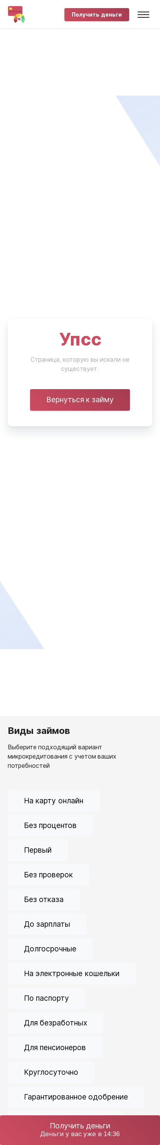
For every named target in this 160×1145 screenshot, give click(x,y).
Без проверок (48, 875)
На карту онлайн (53, 801)
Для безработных (55, 1023)
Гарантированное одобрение (76, 1097)
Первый (38, 850)
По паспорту (46, 998)
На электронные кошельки (72, 974)
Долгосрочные (50, 949)
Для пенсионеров (55, 1048)
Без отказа (44, 899)
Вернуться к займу (80, 400)
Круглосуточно (51, 1072)
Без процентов (50, 825)
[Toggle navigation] (143, 15)
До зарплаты (47, 924)
